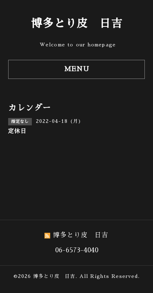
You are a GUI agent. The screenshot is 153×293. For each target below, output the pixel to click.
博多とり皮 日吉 (76, 23)
